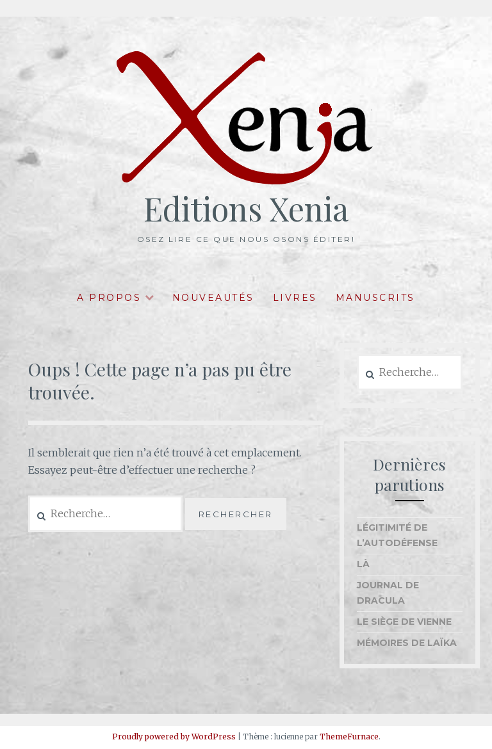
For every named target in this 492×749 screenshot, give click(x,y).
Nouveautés (213, 297)
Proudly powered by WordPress (174, 736)
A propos (109, 297)
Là (363, 564)
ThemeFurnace (349, 736)
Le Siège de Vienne (404, 621)
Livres (295, 297)
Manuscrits (375, 297)
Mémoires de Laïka (407, 642)
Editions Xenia (246, 208)
